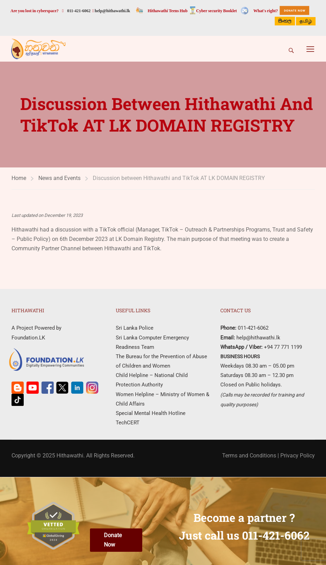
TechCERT (127, 422)
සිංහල (284, 21)
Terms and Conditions (249, 455)
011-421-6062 (78, 11)
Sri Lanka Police (134, 328)
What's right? (265, 11)
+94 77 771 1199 (282, 347)
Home (19, 178)
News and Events (59, 178)
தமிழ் (306, 21)
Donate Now (113, 540)
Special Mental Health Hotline (150, 413)
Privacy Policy (297, 455)
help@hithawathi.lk (112, 11)
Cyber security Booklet (216, 11)
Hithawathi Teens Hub (168, 11)
